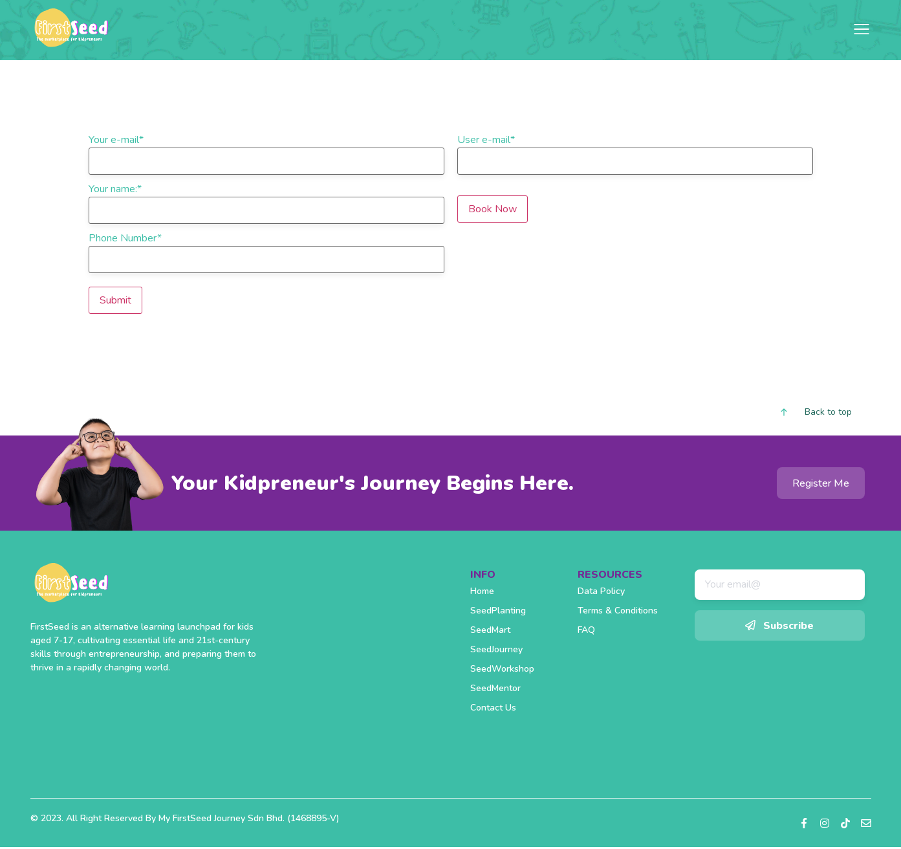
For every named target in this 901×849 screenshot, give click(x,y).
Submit (115, 300)
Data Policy (601, 591)
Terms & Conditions (618, 610)
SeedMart (490, 630)
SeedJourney (496, 649)
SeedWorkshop (502, 669)
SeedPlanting (498, 610)
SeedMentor (495, 688)
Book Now (492, 209)
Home (482, 591)
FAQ (586, 630)
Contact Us (493, 707)
